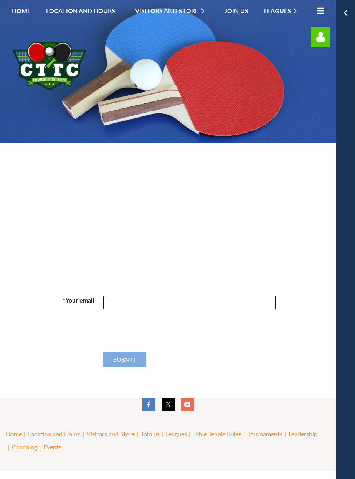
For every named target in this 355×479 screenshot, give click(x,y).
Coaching (24, 447)
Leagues (176, 433)
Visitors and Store (110, 433)
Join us (150, 433)
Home (14, 433)
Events (52, 447)
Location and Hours (54, 433)
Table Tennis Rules (217, 433)
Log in (320, 37)
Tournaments (265, 433)
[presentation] (161, 334)
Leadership (303, 433)
